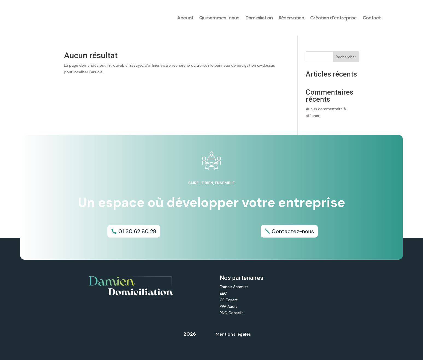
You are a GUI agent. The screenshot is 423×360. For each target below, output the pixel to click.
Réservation (291, 17)
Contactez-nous (293, 231)
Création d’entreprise (333, 17)
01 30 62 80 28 (137, 231)
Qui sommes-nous (219, 17)
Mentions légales (233, 334)
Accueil (185, 17)
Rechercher (346, 56)
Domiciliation (259, 17)
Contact (372, 17)
